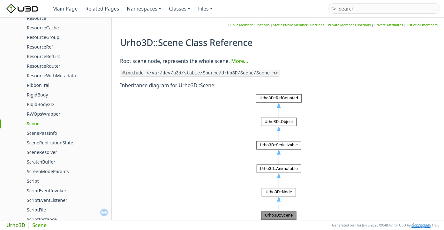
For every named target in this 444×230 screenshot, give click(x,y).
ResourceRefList (43, 56)
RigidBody (37, 95)
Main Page (65, 8)
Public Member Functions (248, 25)
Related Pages (102, 8)
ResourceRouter (43, 66)
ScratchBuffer (41, 162)
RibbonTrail (38, 85)
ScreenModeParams (48, 171)
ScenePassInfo (42, 133)
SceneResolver (42, 152)
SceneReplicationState (50, 143)
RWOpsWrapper (43, 114)
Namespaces (144, 8)
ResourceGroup (43, 37)
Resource (36, 18)
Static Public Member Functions (298, 25)
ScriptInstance (42, 219)
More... (239, 61)
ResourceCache (43, 28)
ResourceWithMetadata (51, 76)
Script (33, 181)
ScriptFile (36, 210)
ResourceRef (40, 47)
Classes (179, 8)
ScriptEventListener (47, 200)
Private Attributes (388, 25)
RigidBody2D (40, 104)
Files (205, 8)
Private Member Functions (349, 25)
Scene (33, 123)
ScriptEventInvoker (46, 191)
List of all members (422, 25)
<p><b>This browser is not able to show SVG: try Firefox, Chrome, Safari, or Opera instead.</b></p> (279, 157)
